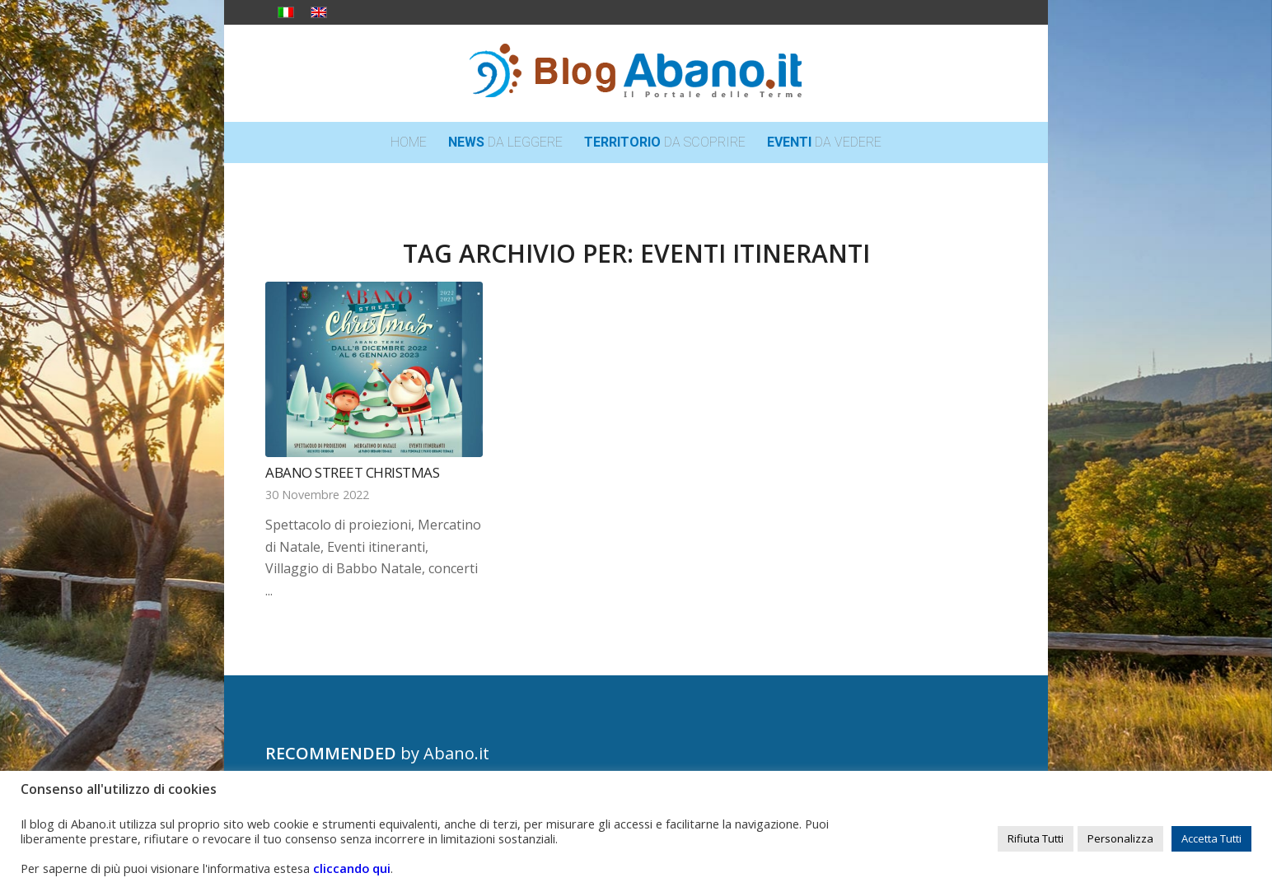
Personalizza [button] (1120, 838)
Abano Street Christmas (352, 472)
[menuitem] (408, 142)
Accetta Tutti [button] (1211, 838)
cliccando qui (351, 868)
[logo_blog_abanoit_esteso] (636, 73)
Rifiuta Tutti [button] (1036, 838)
